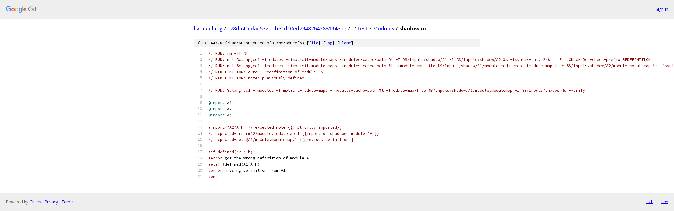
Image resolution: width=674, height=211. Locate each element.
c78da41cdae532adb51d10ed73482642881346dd (287, 28)
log (328, 42)
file (313, 42)
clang (216, 28)
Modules (383, 28)
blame (345, 42)
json (663, 201)
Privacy (51, 202)
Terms (67, 202)
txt (649, 201)
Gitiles (35, 202)
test (363, 28)
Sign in (662, 9)
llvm (199, 28)
